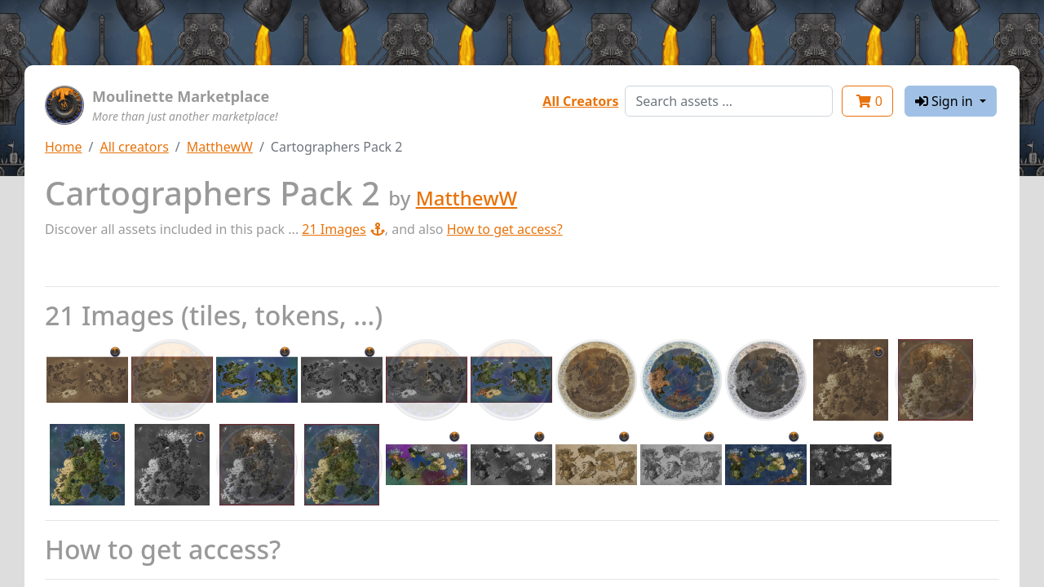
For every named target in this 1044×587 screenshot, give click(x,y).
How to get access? (505, 229)
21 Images (343, 229)
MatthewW (220, 147)
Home (63, 147)
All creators (134, 147)
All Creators (580, 101)
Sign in (945, 101)
